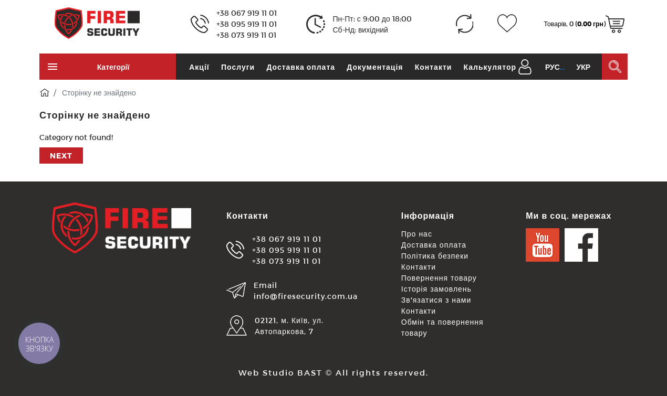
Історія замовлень (436, 288)
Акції (199, 66)
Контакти (433, 66)
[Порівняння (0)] (464, 24)
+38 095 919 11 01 (246, 23)
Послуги (238, 66)
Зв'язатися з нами (436, 299)
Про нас (416, 233)
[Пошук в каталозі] (615, 66)
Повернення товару (439, 277)
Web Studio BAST (280, 372)
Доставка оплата (300, 66)
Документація (375, 66)
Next (61, 155)
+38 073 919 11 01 (246, 34)
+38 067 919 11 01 (246, 12)
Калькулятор (490, 66)
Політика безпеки (434, 255)
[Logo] (97, 22)
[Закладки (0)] (507, 24)
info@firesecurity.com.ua (306, 296)
